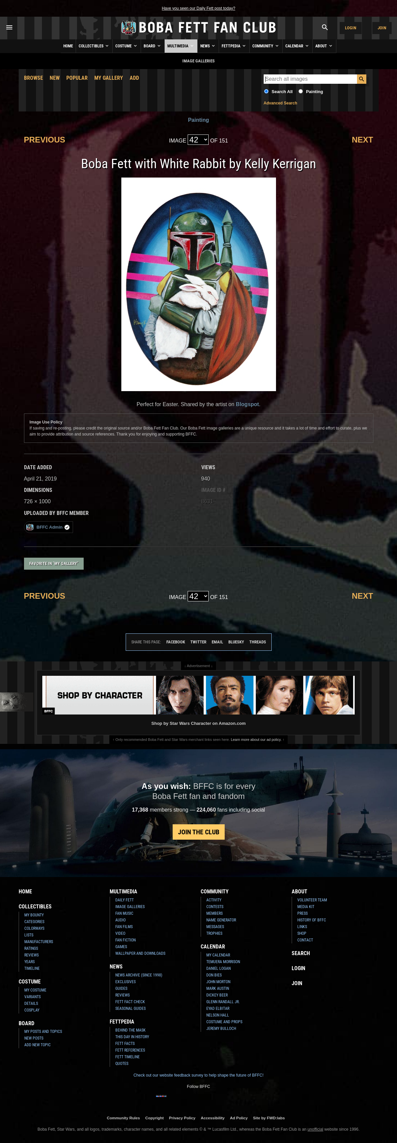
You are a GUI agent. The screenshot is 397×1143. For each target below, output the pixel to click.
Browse (33, 78)
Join (382, 27)
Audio (120, 920)
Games (121, 946)
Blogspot (247, 404)
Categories (34, 921)
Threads (257, 641)
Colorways (34, 928)
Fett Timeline (127, 1057)
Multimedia (181, 45)
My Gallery (108, 78)
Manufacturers (38, 941)
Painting (314, 91)
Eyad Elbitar (217, 1008)
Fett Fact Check (130, 1001)
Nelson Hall (217, 1015)
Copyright (154, 1118)
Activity (213, 900)
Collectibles (94, 45)
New (55, 78)
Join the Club (198, 832)
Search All (282, 91)
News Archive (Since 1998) (138, 975)
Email (217, 641)
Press (302, 913)
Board (153, 45)
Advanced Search (280, 103)
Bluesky (236, 641)
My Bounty (34, 915)
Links (302, 926)
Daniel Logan (218, 968)
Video (120, 933)
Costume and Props (224, 1022)
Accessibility (212, 1118)
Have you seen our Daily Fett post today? (198, 8)
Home (68, 46)
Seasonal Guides (130, 1008)
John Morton (218, 981)
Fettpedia (234, 45)
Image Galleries (130, 906)
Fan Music (124, 913)
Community (266, 45)
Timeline (32, 968)
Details (31, 1003)
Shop (301, 933)
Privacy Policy (182, 1118)
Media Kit (305, 906)
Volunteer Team (312, 900)
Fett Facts (125, 1043)
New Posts (33, 1038)
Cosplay (31, 1010)
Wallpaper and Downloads (140, 953)
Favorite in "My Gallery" (53, 563)
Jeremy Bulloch (221, 1028)
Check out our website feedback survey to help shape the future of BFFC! (198, 1075)
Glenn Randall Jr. (223, 1001)
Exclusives (125, 981)
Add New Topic (37, 1045)
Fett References (130, 1050)
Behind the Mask (130, 1030)
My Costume (35, 990)
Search (301, 953)
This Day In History (132, 1037)
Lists (28, 935)
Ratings (31, 948)
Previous (44, 139)
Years (29, 961)
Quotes (121, 1063)
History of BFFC (311, 920)
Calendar (297, 45)
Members (214, 913)
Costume (126, 45)
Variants (32, 996)
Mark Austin (217, 988)
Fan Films (124, 926)
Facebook (175, 641)
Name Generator (221, 920)
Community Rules (123, 1118)
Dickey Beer (217, 995)
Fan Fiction (125, 940)
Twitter (198, 641)
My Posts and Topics (43, 1031)
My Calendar (218, 955)
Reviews (31, 955)
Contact (305, 940)
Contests (214, 906)
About (324, 45)
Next (362, 139)
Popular (77, 78)
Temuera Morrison (223, 961)
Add (134, 78)
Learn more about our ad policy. (256, 740)
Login (350, 27)
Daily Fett (124, 900)
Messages (215, 926)
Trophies (214, 933)
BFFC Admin (48, 527)
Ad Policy (239, 1118)
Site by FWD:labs (269, 1118)
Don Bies (214, 975)
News (208, 45)
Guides (121, 988)
